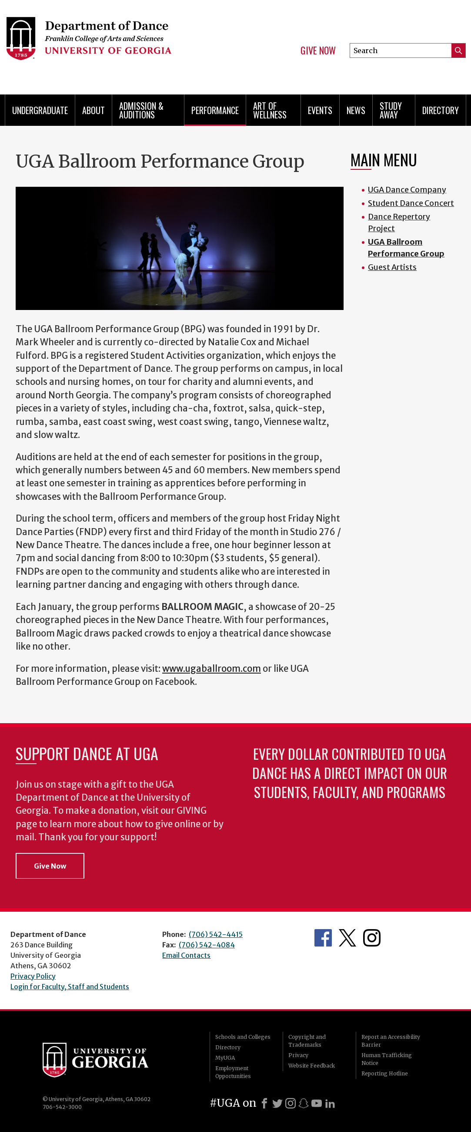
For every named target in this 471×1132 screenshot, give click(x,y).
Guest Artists (392, 267)
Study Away (391, 110)
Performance (215, 110)
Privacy (298, 1055)
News (356, 110)
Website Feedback (311, 1065)
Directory (440, 110)
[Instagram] (290, 1103)
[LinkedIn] (330, 1103)
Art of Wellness (270, 110)
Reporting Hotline (384, 1073)
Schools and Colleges (243, 1037)
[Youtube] (316, 1103)
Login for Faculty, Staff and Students (69, 986)
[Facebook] (264, 1103)
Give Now (318, 50)
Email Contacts (186, 955)
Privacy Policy (33, 976)
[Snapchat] (303, 1103)
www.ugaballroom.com (211, 668)
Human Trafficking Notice (386, 1059)
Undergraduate (40, 110)
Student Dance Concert (411, 203)
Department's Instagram (372, 938)
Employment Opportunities (233, 1072)
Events (320, 110)
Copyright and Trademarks (307, 1041)
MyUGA (225, 1058)
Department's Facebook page (323, 938)
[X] (277, 1103)
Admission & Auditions (141, 110)
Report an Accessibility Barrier (390, 1041)
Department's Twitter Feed (347, 938)
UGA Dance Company (407, 190)
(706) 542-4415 (216, 934)
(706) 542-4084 (207, 944)
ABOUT (93, 110)
